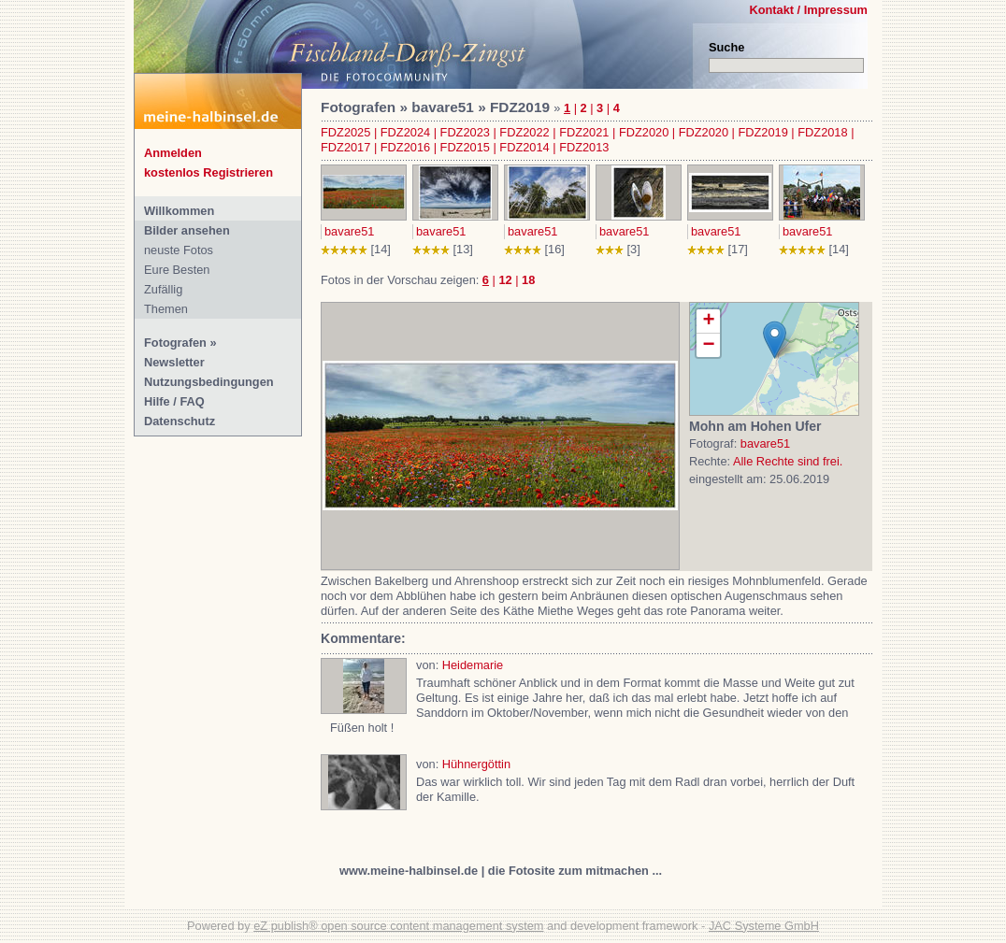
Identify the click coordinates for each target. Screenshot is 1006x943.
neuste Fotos (178, 250)
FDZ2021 (584, 132)
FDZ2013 (584, 147)
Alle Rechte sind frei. (787, 461)
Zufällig (163, 289)
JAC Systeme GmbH (764, 926)
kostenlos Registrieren (208, 172)
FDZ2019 (762, 132)
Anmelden (173, 153)
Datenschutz (179, 421)
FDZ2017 (345, 147)
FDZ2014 (524, 147)
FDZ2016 (405, 147)
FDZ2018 (822, 132)
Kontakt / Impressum (808, 10)
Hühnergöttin (476, 764)
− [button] (708, 345)
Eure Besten (176, 270)
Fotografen (175, 343)
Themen (166, 309)
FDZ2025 (345, 132)
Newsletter (174, 362)
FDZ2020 (643, 132)
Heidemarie (472, 665)
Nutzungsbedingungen (209, 382)
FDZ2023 (465, 132)
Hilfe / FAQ (174, 401)
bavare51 (349, 231)
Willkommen (179, 211)
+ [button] (708, 321)
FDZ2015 (465, 147)
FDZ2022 (524, 132)
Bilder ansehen (187, 230)
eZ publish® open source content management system (398, 926)
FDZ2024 (405, 132)
